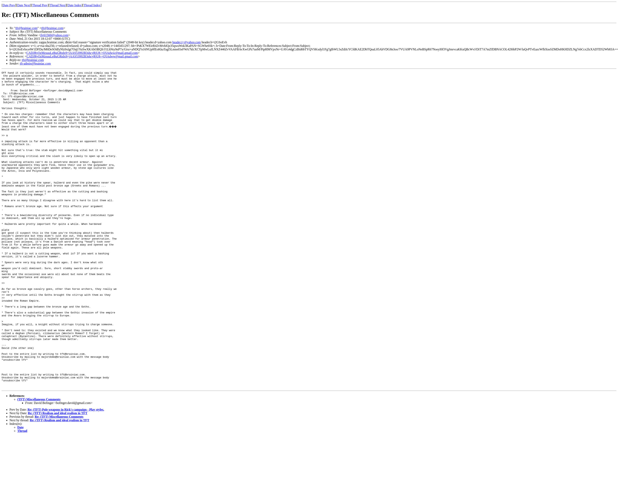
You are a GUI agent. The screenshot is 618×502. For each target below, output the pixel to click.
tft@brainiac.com (26, 28)
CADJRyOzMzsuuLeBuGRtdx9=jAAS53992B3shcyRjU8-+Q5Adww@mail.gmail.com (82, 53)
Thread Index (92, 5)
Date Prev (9, 5)
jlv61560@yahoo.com (54, 35)
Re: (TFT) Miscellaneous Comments (59, 479)
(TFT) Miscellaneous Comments (39, 462)
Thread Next (57, 5)
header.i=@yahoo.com (186, 42)
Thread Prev (40, 5)
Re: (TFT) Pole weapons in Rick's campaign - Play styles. (66, 472)
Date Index (75, 5)
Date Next (23, 5)
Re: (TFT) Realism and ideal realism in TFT (57, 475)
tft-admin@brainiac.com (35, 63)
